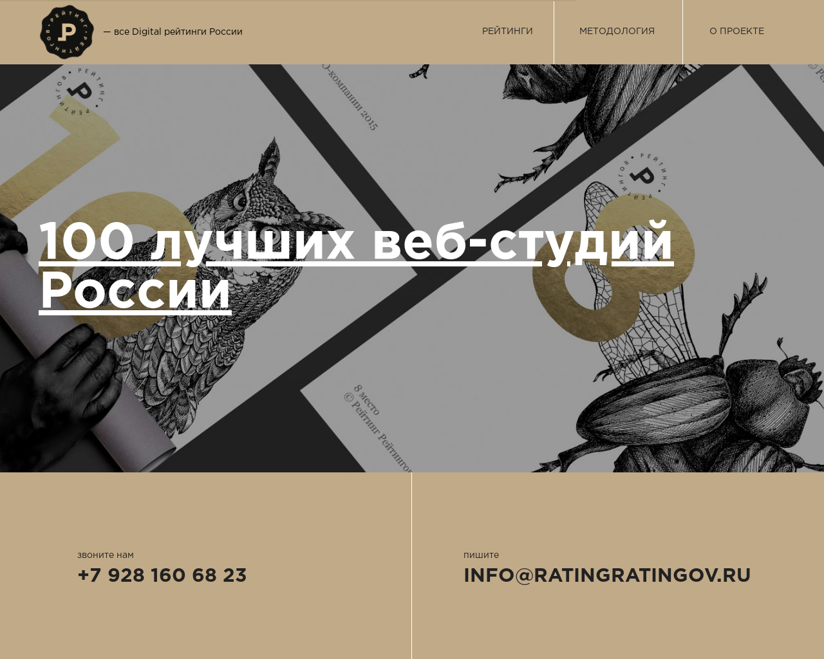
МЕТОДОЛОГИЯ (617, 31)
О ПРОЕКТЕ (736, 31)
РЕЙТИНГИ (507, 31)
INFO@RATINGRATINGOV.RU (607, 576)
